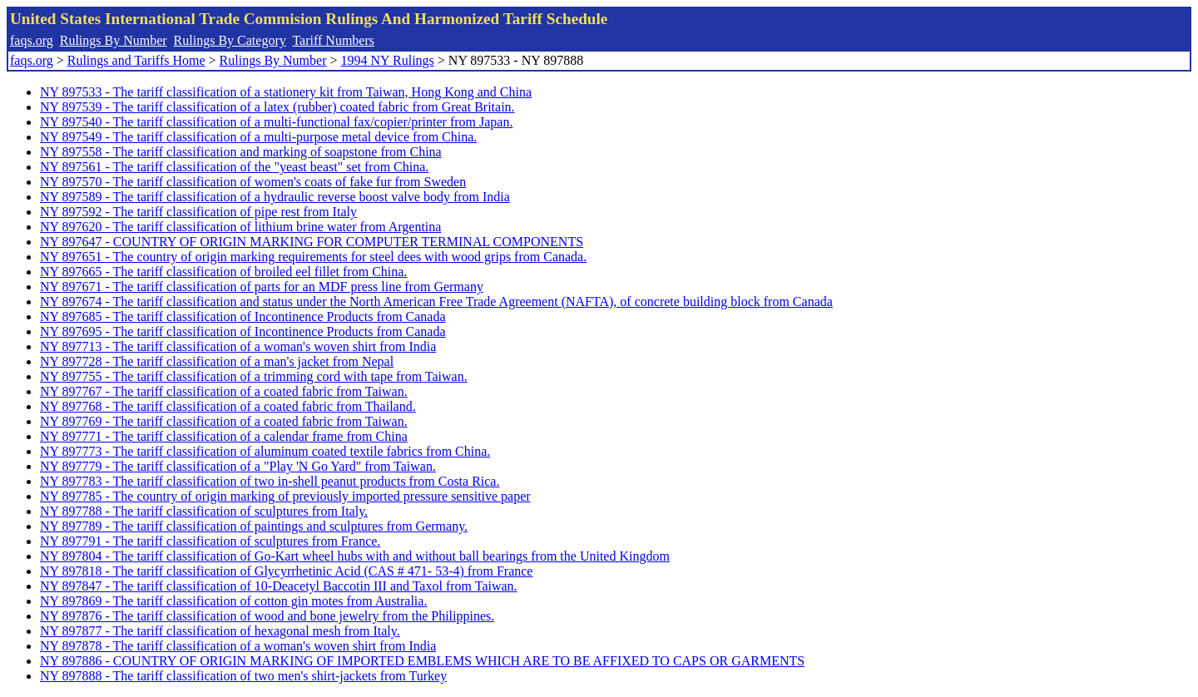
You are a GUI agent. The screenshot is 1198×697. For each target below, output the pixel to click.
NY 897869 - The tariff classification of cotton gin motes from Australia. (233, 601)
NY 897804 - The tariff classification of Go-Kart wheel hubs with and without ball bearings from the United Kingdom (355, 556)
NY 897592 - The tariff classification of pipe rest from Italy (198, 212)
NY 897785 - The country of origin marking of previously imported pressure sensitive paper (285, 496)
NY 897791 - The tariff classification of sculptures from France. (210, 541)
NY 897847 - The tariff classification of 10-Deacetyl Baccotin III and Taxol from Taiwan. (278, 586)
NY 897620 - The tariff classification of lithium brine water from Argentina (240, 227)
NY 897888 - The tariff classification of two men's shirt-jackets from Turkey (243, 676)
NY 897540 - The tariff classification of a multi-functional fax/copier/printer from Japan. (276, 122)
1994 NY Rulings (387, 60)
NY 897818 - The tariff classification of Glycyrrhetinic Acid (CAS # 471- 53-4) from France (286, 571)
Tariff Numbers (333, 40)
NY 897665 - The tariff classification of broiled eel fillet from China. (223, 271)
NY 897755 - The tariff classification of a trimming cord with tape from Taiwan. (254, 376)
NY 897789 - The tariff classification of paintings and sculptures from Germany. (254, 526)
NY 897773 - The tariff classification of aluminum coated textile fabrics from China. (265, 451)
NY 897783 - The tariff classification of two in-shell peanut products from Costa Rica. (269, 481)
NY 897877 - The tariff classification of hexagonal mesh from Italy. (220, 631)
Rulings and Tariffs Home (136, 60)
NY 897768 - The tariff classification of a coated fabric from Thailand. (228, 406)
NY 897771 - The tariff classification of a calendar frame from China (224, 436)
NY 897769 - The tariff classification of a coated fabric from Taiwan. (224, 421)
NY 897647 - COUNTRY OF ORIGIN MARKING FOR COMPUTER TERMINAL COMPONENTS (311, 242)
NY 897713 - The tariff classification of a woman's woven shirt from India (238, 346)
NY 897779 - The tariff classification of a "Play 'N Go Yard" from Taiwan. (238, 466)
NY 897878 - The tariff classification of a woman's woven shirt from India (238, 646)
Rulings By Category (230, 40)
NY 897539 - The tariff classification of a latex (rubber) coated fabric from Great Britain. (277, 107)
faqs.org (31, 40)
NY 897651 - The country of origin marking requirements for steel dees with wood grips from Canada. (313, 257)
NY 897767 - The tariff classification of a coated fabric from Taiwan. (224, 391)
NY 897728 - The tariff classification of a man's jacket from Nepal (217, 361)
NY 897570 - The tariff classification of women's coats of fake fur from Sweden (253, 182)
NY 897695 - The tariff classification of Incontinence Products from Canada (243, 331)
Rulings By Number (113, 40)
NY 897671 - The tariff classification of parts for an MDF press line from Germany (261, 286)
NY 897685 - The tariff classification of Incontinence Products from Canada (243, 316)
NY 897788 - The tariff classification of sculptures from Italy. (204, 511)
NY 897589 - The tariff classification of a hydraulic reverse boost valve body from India (275, 197)
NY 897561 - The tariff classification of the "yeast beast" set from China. (234, 167)
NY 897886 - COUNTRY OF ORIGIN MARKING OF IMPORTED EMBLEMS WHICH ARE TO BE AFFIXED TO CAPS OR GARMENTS (422, 661)
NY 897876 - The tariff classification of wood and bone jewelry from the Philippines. (267, 616)
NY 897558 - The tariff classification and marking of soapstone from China (241, 152)
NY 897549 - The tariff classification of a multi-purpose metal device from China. (258, 137)
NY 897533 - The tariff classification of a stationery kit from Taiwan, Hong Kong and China (286, 92)
